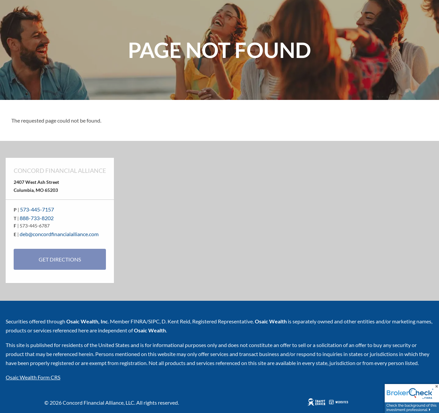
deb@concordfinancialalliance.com (59, 234)
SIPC (154, 321)
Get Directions (60, 259)
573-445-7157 (37, 209)
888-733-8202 (37, 218)
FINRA (138, 321)
